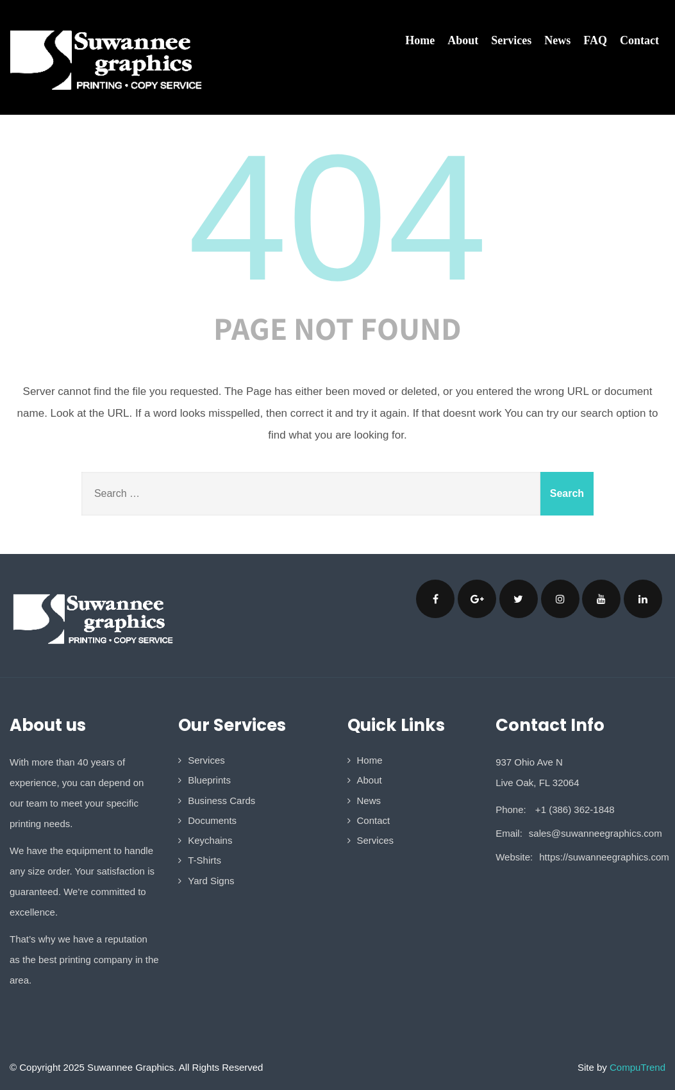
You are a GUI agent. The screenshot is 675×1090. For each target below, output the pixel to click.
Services (511, 40)
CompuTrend (637, 1067)
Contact (639, 40)
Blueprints (209, 780)
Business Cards (221, 800)
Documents (212, 820)
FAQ (595, 40)
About (462, 40)
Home (420, 40)
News (557, 40)
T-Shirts (204, 860)
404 (337, 217)
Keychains (210, 840)
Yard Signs (211, 880)
